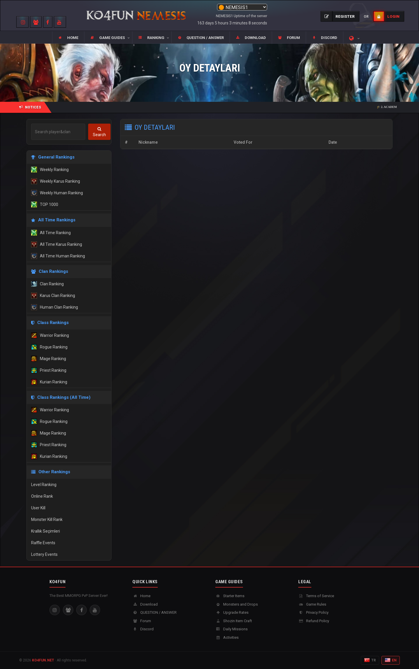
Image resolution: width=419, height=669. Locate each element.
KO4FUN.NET (43, 660)
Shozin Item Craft (233, 621)
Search (99, 132)
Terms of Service (316, 596)
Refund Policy (313, 621)
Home (141, 596)
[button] (108, 37)
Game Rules (312, 604)
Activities (227, 637)
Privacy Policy (313, 612)
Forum (141, 621)
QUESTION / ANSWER (154, 612)
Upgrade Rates (231, 612)
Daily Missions (231, 629)
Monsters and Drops (236, 604)
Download (145, 604)
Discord (143, 629)
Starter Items (229, 596)
